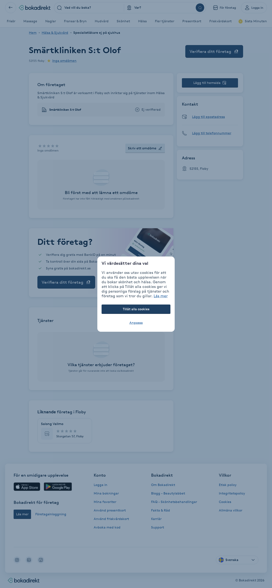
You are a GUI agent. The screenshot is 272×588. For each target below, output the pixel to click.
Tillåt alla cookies (136, 309)
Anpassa (136, 323)
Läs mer (161, 295)
